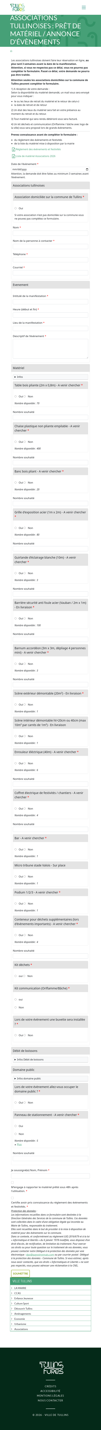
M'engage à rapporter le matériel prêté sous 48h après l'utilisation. (44, 1189)
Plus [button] (19, 1144)
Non (30, 396)
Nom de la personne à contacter (32, 241)
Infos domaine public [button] (29, 1078)
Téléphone (19, 254)
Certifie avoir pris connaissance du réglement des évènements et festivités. (49, 1204)
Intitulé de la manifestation (29, 296)
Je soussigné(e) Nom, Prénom (29, 1170)
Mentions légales (50, 1395)
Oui (21, 208)
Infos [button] (20, 377)
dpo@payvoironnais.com (40, 1254)
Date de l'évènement (23, 164)
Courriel (18, 267)
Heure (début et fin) (25, 309)
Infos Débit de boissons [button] (30, 1059)
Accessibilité (50, 1391)
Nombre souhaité (23, 412)
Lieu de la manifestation (27, 322)
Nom (16, 227)
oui (21, 976)
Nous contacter (50, 1400)
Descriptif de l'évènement (28, 336)
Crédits (50, 1386)
